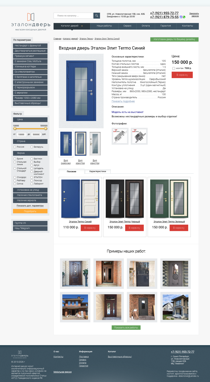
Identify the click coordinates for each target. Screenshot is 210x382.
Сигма (18, 183)
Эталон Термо (86, 39)
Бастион (36, 158)
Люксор (36, 180)
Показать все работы (126, 327)
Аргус (35, 165)
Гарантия (165, 25)
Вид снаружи (66, 147)
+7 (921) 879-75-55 (164, 17)
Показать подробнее (123, 101)
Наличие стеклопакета (28, 195)
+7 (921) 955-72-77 (164, 13)
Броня (18, 158)
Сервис (127, 25)
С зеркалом (21, 92)
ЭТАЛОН (36, 177)
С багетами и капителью (28, 77)
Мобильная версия (63, 372)
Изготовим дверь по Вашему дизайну (174, 39)
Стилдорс (20, 177)
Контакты (187, 25)
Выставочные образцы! (28, 103)
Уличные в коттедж (25, 66)
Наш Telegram (22, 228)
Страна (19, 141)
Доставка (84, 356)
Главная (57, 39)
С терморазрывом (25, 87)
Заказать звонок (194, 14)
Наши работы (104, 25)
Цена (18, 119)
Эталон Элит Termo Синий (107, 39)
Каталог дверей (69, 25)
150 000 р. (115, 227)
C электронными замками (29, 82)
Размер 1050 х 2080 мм (27, 98)
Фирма (19, 153)
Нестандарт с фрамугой (28, 45)
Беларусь (37, 147)
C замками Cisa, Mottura (28, 61)
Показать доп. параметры (30, 205)
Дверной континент (37, 172)
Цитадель (37, 168)
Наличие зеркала (25, 200)
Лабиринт (37, 183)
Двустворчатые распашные (30, 50)
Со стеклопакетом (25, 71)
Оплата (146, 25)
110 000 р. (71, 227)
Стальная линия (20, 163)
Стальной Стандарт (20, 169)
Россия (19, 147)
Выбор (35, 162)
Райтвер (19, 180)
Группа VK (20, 223)
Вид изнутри (80, 147)
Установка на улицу (26, 189)
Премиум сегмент (24, 56)
